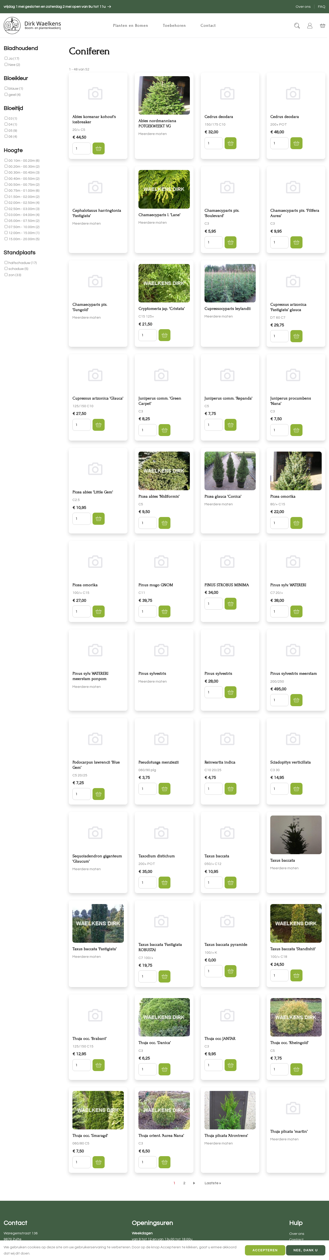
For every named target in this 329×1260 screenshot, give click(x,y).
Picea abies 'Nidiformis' (158, 496)
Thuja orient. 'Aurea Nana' (161, 1135)
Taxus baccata (216, 856)
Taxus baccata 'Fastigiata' (94, 949)
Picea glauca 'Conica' (222, 496)
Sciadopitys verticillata (290, 762)
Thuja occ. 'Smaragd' (90, 1135)
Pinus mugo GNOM (155, 585)
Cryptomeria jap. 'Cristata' (161, 308)
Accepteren (265, 1250)
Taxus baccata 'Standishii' (293, 949)
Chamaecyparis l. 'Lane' (159, 215)
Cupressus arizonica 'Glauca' (97, 398)
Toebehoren (174, 25)
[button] (98, 148)
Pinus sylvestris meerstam (293, 673)
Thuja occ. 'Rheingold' (289, 1042)
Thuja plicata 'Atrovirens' (226, 1135)
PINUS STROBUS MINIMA (226, 585)
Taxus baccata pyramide (225, 944)
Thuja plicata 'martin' (289, 1131)
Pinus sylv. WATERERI (288, 585)
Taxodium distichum (156, 856)
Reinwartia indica (219, 762)
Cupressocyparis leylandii (227, 308)
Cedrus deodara (218, 116)
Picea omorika (282, 496)
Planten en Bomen (130, 25)
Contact (208, 25)
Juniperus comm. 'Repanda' (228, 398)
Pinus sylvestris (152, 673)
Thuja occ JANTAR (219, 1038)
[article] (57, 6)
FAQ (321, 6)
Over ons (303, 6)
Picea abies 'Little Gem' (92, 492)
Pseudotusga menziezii (158, 762)
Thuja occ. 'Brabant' (89, 1038)
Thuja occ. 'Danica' (154, 1042)
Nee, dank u (306, 1250)
